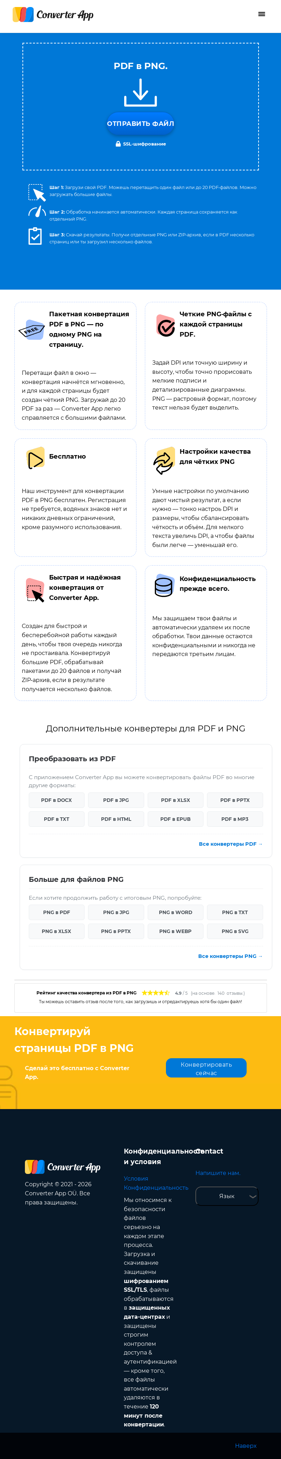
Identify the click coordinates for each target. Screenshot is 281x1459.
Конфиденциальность (156, 1187)
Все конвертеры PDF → (231, 844)
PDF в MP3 (234, 819)
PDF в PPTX (235, 800)
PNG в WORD (175, 912)
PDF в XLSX (175, 800)
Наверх (245, 1446)
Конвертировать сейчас (206, 1068)
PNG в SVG (235, 931)
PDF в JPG (116, 800)
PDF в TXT (56, 819)
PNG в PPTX (116, 931)
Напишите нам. (217, 1173)
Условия (136, 1178)
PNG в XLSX (56, 931)
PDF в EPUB (175, 819)
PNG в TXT (235, 912)
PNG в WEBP (175, 931)
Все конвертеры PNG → (230, 956)
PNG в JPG (116, 912)
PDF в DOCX (56, 800)
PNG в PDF (56, 912)
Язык (226, 1196)
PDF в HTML (116, 819)
